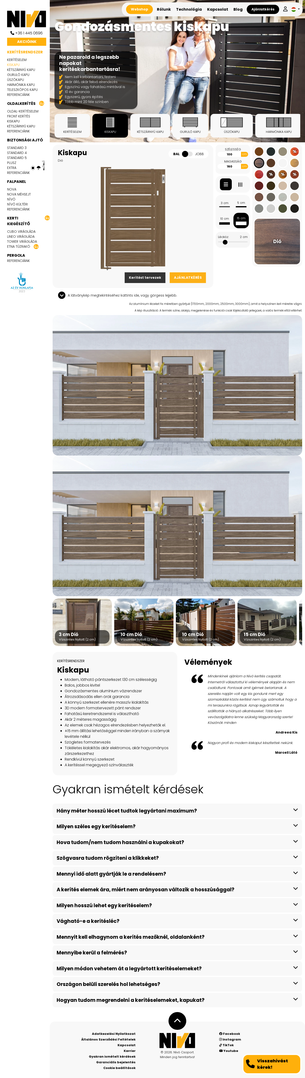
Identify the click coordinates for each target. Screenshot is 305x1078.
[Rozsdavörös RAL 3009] (259, 186)
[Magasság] (229, 166)
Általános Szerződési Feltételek (108, 1039)
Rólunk (164, 9)
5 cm (241, 204)
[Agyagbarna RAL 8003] (259, 151)
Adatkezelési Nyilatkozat (114, 1034)
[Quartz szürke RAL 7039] (271, 197)
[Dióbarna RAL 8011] (271, 163)
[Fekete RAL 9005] (294, 208)
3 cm (224, 204)
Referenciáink (18, 94)
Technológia (189, 9)
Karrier (130, 1051)
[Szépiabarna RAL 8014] (271, 186)
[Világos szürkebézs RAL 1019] (283, 186)
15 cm (241, 220)
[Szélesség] (229, 154)
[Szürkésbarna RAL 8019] (294, 186)
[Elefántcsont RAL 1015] (294, 197)
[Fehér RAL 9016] (283, 163)
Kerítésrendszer (25, 52)
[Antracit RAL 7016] (271, 151)
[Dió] (259, 163)
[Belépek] (285, 9)
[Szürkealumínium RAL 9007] (259, 208)
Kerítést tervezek (145, 277)
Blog (238, 9)
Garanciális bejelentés (116, 1062)
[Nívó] (28, 18)
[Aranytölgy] (259, 197)
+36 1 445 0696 (26, 33)
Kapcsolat (217, 9)
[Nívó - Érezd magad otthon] (177, 1040)
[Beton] (283, 197)
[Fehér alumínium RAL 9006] (271, 208)
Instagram (230, 1039)
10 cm (224, 220)
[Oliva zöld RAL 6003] (283, 208)
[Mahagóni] (259, 174)
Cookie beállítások (119, 1068)
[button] (295, 9)
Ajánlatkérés (262, 9)
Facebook (229, 1034)
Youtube (228, 1051)
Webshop (139, 9)
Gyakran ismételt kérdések (112, 1056)
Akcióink (26, 41)
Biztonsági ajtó (25, 140)
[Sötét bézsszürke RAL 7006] (283, 151)
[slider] (225, 242)
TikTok (226, 1045)
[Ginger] (294, 163)
